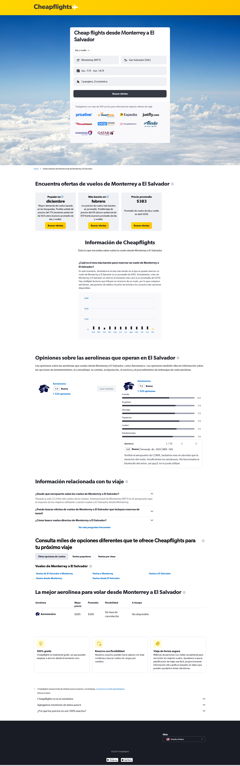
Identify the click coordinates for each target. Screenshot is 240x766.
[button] (94, 70)
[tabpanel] (120, 301)
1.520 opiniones (62, 391)
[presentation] (172, 181)
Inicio (36, 166)
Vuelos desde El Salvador (106, 575)
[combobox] (82, 50)
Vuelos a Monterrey (102, 570)
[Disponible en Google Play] (112, 761)
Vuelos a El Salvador (160, 570)
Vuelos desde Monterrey (49, 575)
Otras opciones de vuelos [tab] (51, 553)
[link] (55, 222)
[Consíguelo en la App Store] (127, 761)
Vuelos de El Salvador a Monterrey (54, 570)
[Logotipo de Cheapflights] (53, 7)
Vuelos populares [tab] (81, 553)
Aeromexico (59, 381)
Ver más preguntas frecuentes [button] (94, 524)
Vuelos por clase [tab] (106, 553)
